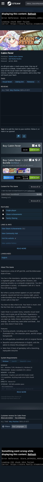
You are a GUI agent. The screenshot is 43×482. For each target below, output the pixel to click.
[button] (21, 91)
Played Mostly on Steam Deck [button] (25, 435)
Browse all (35, 188)
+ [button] (38, 83)
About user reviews (7, 419)
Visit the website (9, 240)
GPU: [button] (30, 438)
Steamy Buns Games (16, 58)
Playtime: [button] (5, 435)
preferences (31, 192)
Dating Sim (19, 83)
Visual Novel (7, 83)
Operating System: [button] (9, 438)
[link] (22, 179)
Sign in (3, 130)
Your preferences (20, 419)
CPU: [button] (22, 438)
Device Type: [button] (7, 442)
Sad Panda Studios (15, 60)
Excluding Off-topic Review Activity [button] (15, 431)
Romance (30, 83)
